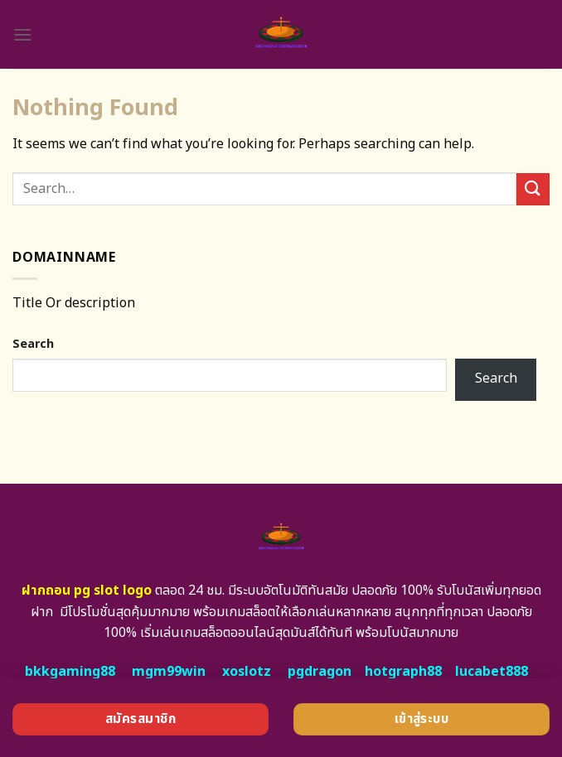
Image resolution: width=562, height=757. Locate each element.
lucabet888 (491, 672)
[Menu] (22, 34)
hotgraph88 (403, 672)
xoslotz (246, 672)
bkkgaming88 (70, 672)
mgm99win (169, 672)
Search (33, 344)
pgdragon (319, 672)
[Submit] (533, 189)
